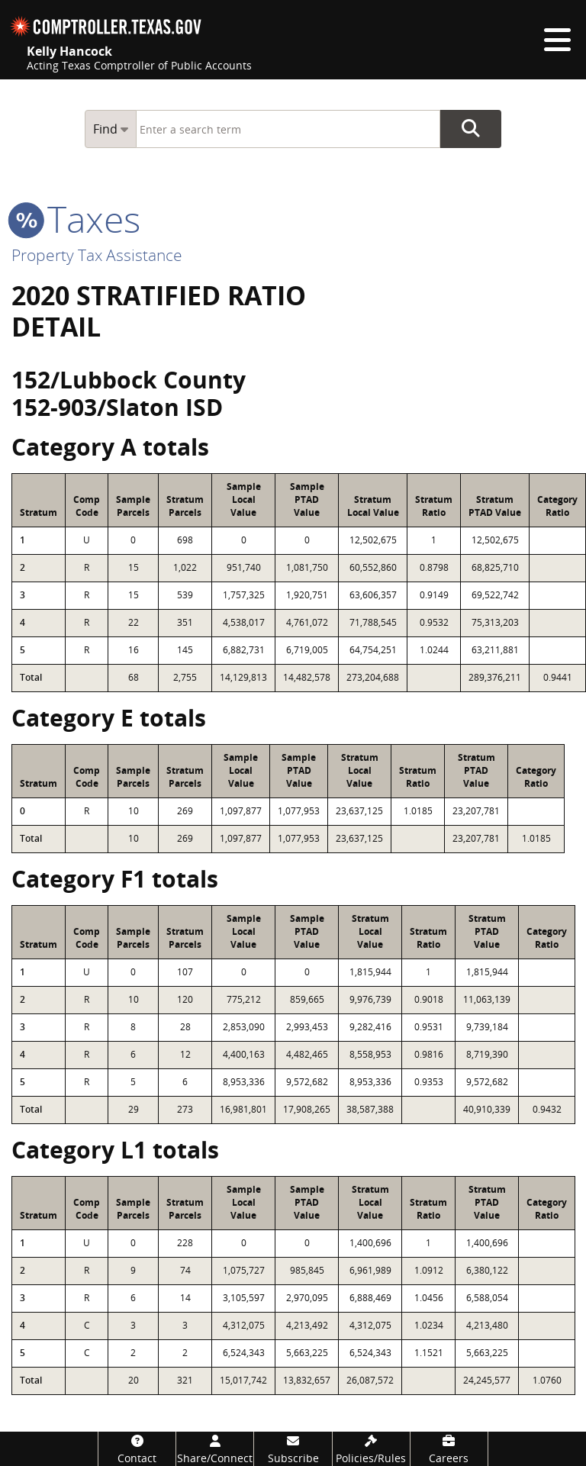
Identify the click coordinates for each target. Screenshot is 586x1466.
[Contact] (136, 1449)
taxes (75, 218)
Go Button (471, 129)
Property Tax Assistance (96, 255)
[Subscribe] (292, 1449)
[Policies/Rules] (371, 1449)
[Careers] (449, 1449)
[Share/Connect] (214, 1449)
